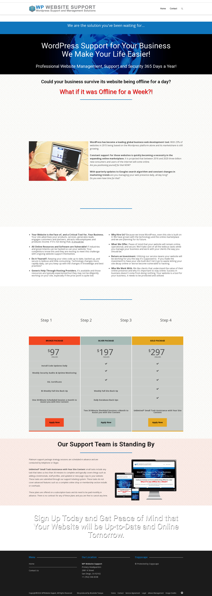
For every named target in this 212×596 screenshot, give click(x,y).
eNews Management (156, 593)
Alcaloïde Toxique (96, 593)
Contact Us (34, 570)
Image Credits (171, 593)
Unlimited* (34, 469)
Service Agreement (133, 593)
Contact (173, 8)
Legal (144, 593)
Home (163, 8)
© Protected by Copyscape (147, 563)
